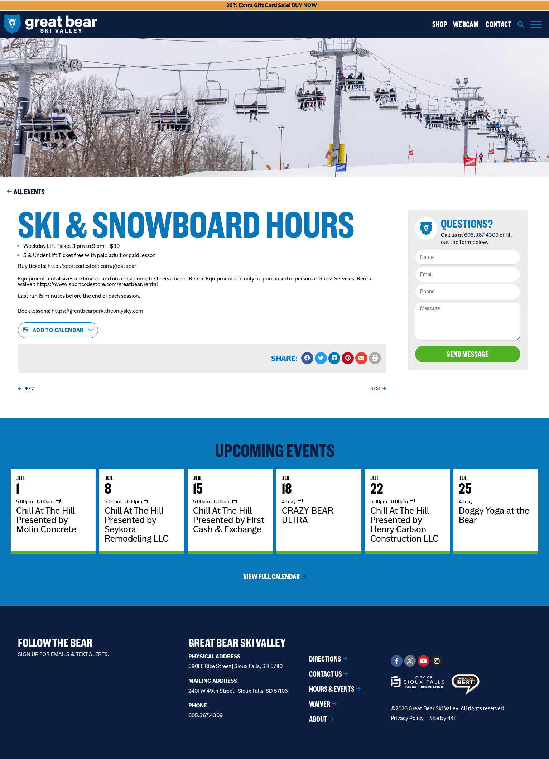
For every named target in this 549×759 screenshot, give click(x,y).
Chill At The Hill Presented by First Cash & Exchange (228, 519)
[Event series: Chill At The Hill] (58, 501)
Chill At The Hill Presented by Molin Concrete (46, 519)
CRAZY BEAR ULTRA (307, 515)
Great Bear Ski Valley (237, 642)
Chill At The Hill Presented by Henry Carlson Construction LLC (404, 524)
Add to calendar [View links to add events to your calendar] (58, 330)
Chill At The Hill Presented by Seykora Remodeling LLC (136, 524)
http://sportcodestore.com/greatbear (92, 266)
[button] (521, 24)
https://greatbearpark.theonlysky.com (97, 310)
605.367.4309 (481, 234)
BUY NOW (304, 5)
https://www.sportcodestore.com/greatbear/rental (98, 284)
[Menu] (536, 24)
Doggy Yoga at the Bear (494, 515)
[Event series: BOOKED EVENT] (300, 501)
